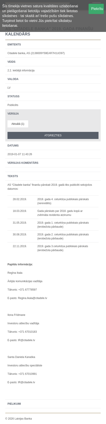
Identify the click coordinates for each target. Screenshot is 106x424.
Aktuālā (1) (17, 123)
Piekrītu (97, 9)
